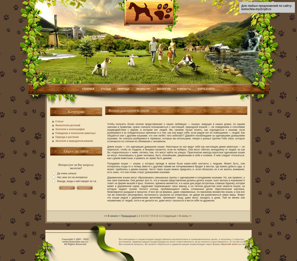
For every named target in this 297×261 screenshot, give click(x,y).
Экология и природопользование (74, 141)
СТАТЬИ (106, 89)
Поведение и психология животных (75, 133)
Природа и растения (67, 137)
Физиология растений (67, 125)
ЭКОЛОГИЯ (143, 89)
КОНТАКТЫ (184, 89)
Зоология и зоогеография (70, 129)
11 (160, 216)
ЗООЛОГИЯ (164, 89)
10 (157, 216)
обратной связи (229, 244)
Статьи (59, 121)
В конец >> (185, 216)
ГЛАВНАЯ (88, 89)
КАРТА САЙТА (206, 89)
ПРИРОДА (123, 89)
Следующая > (170, 216)
